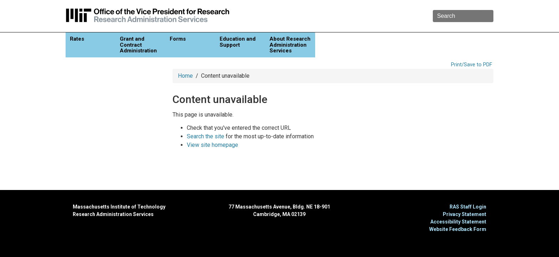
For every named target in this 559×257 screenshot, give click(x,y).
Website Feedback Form (457, 229)
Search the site (205, 136)
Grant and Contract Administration (138, 45)
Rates (77, 39)
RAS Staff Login (468, 207)
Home (185, 75)
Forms (178, 39)
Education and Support (238, 42)
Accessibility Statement (458, 222)
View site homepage (212, 145)
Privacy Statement (464, 214)
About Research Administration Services (290, 45)
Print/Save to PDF (471, 65)
